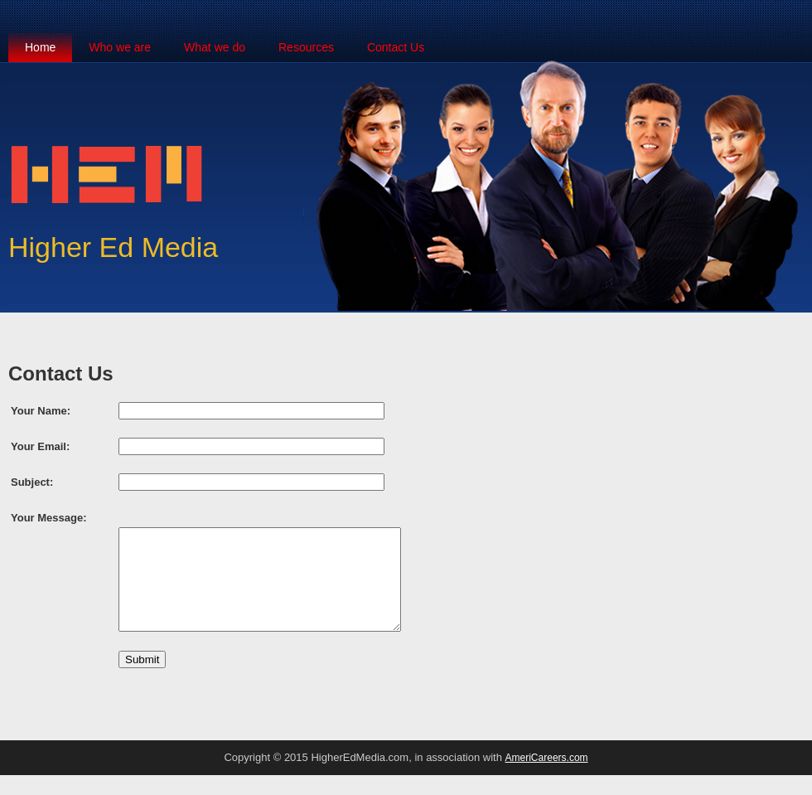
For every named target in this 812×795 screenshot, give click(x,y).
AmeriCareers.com (546, 777)
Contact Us (395, 47)
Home (40, 47)
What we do (214, 47)
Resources (306, 47)
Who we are (120, 47)
